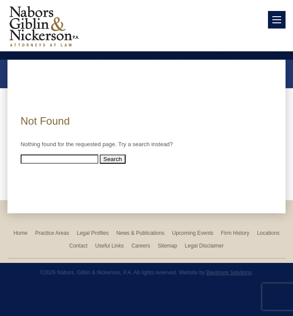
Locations (268, 233)
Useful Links (109, 246)
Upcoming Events (192, 233)
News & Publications (140, 233)
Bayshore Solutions (228, 272)
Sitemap (167, 246)
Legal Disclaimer (204, 246)
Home (21, 233)
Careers (140, 246)
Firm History (235, 233)
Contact (78, 246)
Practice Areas (52, 233)
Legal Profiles (93, 233)
